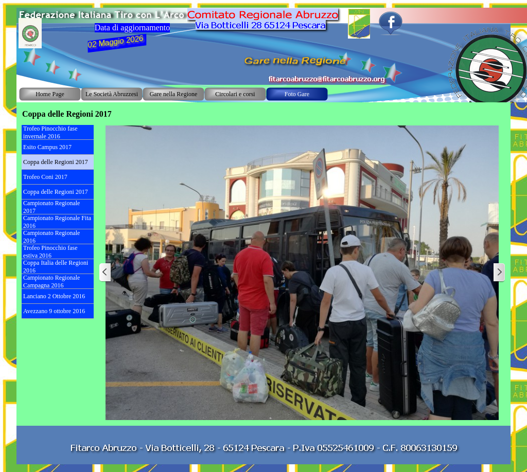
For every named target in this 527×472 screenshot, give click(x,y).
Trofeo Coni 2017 (45, 176)
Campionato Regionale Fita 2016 (57, 221)
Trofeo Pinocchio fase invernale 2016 (50, 132)
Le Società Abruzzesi (111, 94)
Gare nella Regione (174, 94)
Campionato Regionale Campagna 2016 (51, 281)
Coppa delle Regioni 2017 (55, 162)
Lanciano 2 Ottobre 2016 (54, 296)
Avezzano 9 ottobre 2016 (54, 311)
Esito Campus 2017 (47, 147)
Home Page (50, 94)
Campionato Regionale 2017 (51, 206)
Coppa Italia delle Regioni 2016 (55, 266)
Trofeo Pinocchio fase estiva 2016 (50, 251)
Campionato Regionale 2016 (51, 236)
